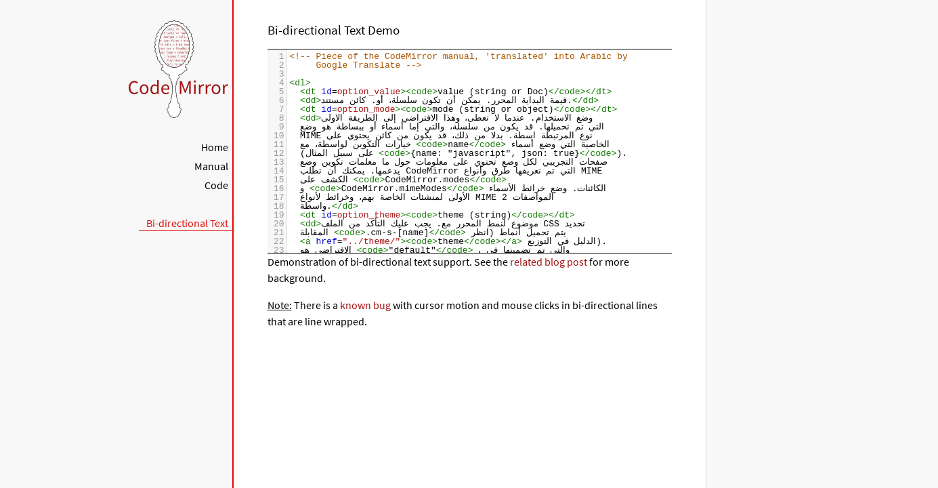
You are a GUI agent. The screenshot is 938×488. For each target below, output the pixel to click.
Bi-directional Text (187, 223)
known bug (365, 305)
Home (214, 147)
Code (216, 185)
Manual (211, 166)
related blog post (548, 261)
